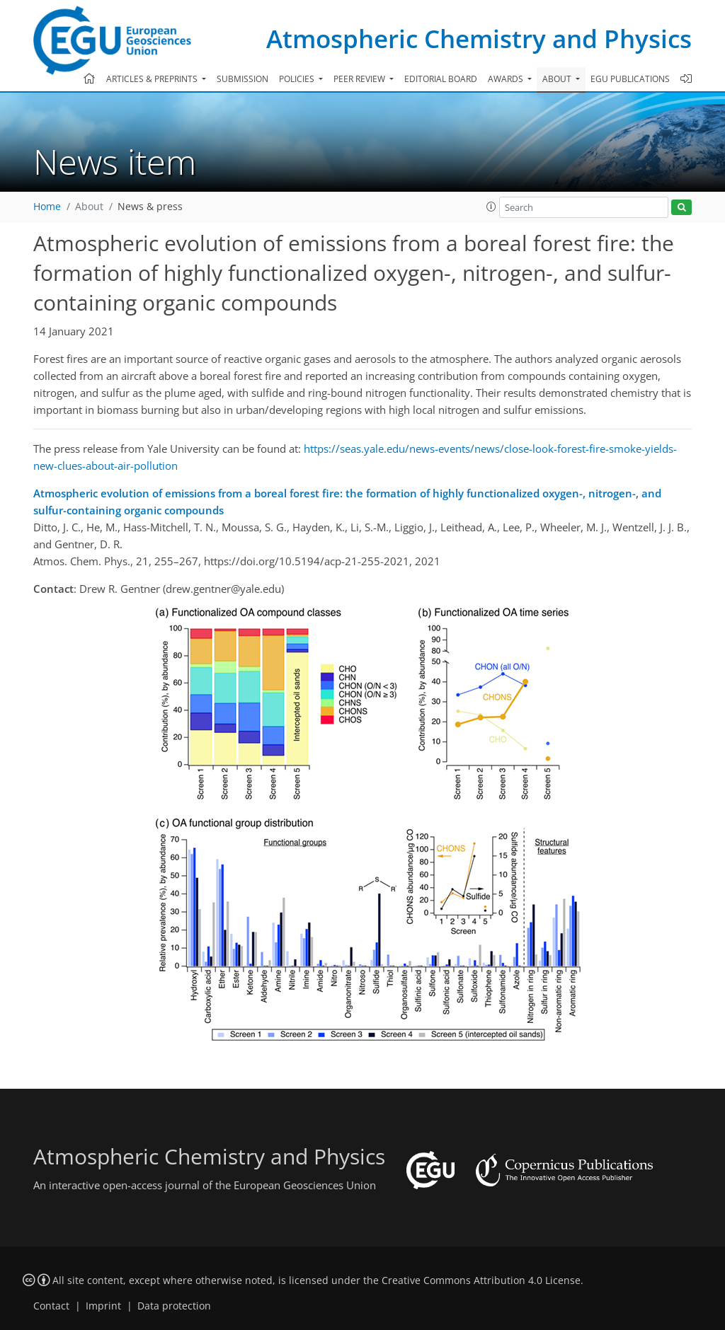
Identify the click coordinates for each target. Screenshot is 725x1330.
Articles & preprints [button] (153, 79)
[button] (491, 206)
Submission (242, 79)
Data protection (174, 1306)
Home (47, 206)
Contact (51, 1306)
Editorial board (440, 79)
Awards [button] (506, 79)
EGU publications (630, 79)
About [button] (557, 79)
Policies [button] (297, 79)
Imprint (103, 1306)
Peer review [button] (360, 79)
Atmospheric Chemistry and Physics (479, 38)
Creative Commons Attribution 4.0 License (481, 1280)
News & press (150, 206)
